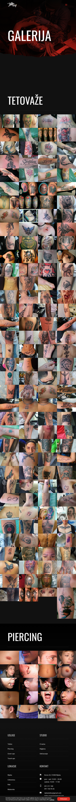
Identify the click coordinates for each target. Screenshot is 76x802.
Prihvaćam (63, 799)
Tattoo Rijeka (28, 791)
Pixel (29, 794)
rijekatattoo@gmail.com (52, 763)
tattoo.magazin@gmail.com (54, 766)
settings (52, 800)
